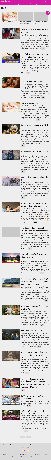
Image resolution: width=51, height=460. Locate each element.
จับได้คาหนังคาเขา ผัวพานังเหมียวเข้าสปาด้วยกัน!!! (35, 397)
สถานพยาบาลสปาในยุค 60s (31, 331)
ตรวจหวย (44, 4)
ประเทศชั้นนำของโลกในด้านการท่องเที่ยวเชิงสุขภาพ (34, 256)
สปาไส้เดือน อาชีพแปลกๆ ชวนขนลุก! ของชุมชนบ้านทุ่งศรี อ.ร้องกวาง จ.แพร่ (35, 205)
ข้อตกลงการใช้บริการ (7, 454)
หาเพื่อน (14, 4)
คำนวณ (23, 447)
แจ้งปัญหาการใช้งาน (24, 457)
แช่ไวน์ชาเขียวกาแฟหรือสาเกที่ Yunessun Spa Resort (32, 413)
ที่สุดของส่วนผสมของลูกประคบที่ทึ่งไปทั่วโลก (35, 127)
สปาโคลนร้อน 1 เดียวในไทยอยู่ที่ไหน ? (34, 153)
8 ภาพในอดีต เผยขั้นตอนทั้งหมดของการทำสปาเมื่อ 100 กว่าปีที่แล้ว (34, 354)
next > (28, 437)
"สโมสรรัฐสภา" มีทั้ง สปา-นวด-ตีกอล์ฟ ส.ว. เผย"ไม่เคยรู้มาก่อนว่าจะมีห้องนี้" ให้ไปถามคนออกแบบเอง (35, 282)
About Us (46, 454)
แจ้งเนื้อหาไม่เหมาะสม (34, 457)
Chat (18, 4)
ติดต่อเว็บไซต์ (15, 457)
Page (28, 447)
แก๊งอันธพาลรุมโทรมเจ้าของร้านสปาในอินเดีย (34, 31)
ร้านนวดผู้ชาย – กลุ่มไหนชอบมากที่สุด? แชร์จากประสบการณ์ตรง (33, 80)
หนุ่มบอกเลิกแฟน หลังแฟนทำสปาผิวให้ (34, 179)
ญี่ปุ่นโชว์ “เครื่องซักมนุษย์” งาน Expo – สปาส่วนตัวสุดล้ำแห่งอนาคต (34, 56)
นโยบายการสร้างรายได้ (38, 454)
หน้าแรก (3, 4)
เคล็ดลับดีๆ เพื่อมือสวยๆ (29, 104)
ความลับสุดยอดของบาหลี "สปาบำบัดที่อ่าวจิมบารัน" (35, 308)
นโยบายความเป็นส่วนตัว (18, 454)
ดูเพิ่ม (43, 49)
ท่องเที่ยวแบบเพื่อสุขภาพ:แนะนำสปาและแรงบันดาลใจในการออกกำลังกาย (35, 230)
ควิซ (49, 4)
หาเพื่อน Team (31, 4)
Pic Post (38, 4)
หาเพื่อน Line (24, 4)
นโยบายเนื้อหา (28, 454)
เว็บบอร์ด (8, 4)
